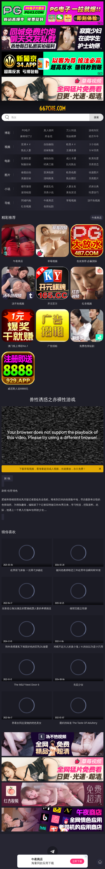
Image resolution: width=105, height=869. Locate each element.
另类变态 (94, 164)
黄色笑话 (71, 192)
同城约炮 (26, 200)
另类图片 (94, 178)
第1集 (7, 478)
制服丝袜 (26, 164)
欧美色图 (71, 172)
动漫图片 (94, 172)
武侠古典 (94, 186)
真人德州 (49, 130)
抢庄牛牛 (94, 136)
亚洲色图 (49, 172)
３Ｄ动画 (94, 144)
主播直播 (71, 150)
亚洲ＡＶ (26, 144)
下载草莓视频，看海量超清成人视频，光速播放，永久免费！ (60, 469)
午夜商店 (49, 200)
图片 (7, 175)
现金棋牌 (71, 136)
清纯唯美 (49, 178)
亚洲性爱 (26, 158)
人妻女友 (71, 186)
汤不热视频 (94, 200)
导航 (7, 203)
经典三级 (49, 164)
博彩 (7, 133)
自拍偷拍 (49, 144)
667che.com (52, 108)
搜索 (96, 117)
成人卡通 (71, 158)
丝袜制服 (49, 150)
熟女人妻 (26, 150)
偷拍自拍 (49, 158)
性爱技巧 (94, 192)
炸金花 (48, 136)
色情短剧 (49, 206)
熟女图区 (71, 178)
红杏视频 (26, 206)
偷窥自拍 (26, 172)
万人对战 (71, 130)
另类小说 (49, 192)
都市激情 (26, 186)
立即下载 (77, 861)
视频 (7, 147)
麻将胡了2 (26, 136)
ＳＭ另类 (94, 150)
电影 (7, 161)
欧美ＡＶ (71, 144)
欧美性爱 (94, 158)
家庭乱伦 (49, 186)
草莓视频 (71, 200)
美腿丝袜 (26, 178)
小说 (7, 189)
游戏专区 (94, 130)
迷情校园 (26, 192)
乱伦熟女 (71, 164)
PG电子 (26, 130)
